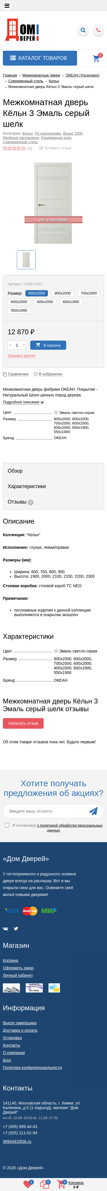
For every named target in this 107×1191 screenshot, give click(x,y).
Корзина (10, 960)
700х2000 (88, 293)
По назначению (48, 133)
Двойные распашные (21, 137)
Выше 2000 (72, 133)
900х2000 (37, 293)
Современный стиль (20, 142)
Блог (7, 1060)
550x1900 (19, 310)
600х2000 (19, 302)
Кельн (27, 133)
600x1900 (71, 302)
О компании (14, 1052)
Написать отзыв (23, 723)
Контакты (11, 1045)
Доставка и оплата (20, 1030)
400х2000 (45, 302)
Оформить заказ (18, 968)
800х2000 (62, 293)
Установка (12, 1037)
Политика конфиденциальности (32, 1067)
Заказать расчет (22, 355)
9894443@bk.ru (17, 1141)
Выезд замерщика (20, 1023)
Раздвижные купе (56, 137)
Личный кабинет (18, 975)
